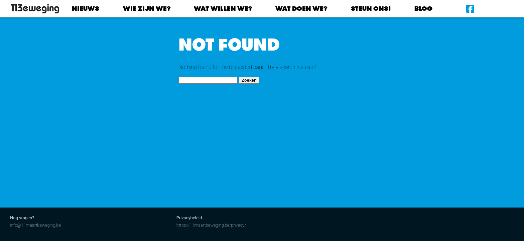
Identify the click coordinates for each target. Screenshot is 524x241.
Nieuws (85, 8)
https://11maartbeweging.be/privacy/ (211, 225)
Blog (423, 8)
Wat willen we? (223, 8)
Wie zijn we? (146, 8)
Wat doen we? (301, 8)
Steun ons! (371, 8)
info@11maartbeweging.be (35, 225)
